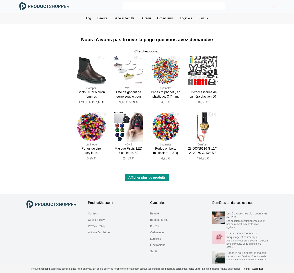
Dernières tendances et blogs (232, 202)
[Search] (174, 6)
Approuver (257, 268)
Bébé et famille (159, 219)
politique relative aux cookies (225, 268)
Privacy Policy (96, 226)
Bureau (154, 226)
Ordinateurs (157, 232)
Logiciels (155, 238)
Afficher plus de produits (147, 177)
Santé (154, 251)
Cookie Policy (96, 219)
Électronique (158, 245)
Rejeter (246, 268)
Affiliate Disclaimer (99, 232)
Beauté (154, 213)
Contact (93, 213)
